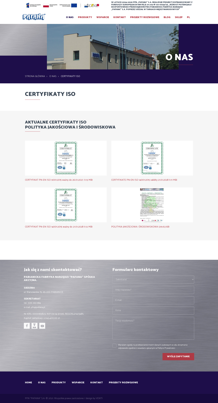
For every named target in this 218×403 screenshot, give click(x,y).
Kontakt (119, 17)
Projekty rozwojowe (144, 17)
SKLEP (179, 17)
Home (28, 383)
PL (188, 17)
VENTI (99, 398)
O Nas (70, 17)
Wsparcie (102, 17)
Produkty (85, 17)
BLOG (167, 17)
